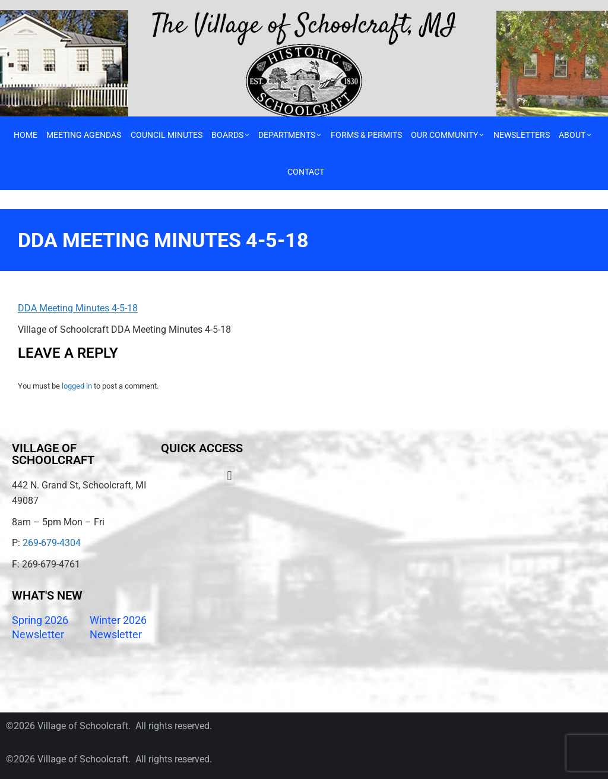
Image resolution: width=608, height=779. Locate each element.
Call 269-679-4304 (40, 9)
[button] (229, 475)
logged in (77, 385)
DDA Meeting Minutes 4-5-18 (78, 308)
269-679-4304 (52, 542)
